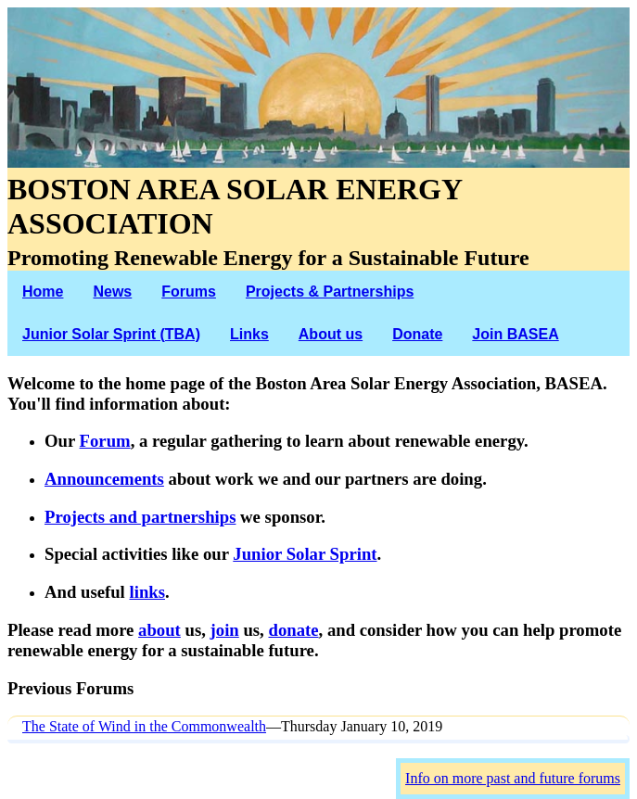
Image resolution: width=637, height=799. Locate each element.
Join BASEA (515, 334)
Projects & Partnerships (330, 291)
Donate (417, 334)
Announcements (104, 478)
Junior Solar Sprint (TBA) (111, 334)
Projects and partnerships (140, 516)
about (159, 630)
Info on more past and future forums (512, 778)
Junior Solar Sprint (304, 554)
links (146, 592)
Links (249, 334)
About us (331, 334)
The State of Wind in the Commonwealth (144, 726)
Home (42, 291)
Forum (105, 440)
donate (293, 630)
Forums (188, 291)
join (224, 630)
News (112, 291)
